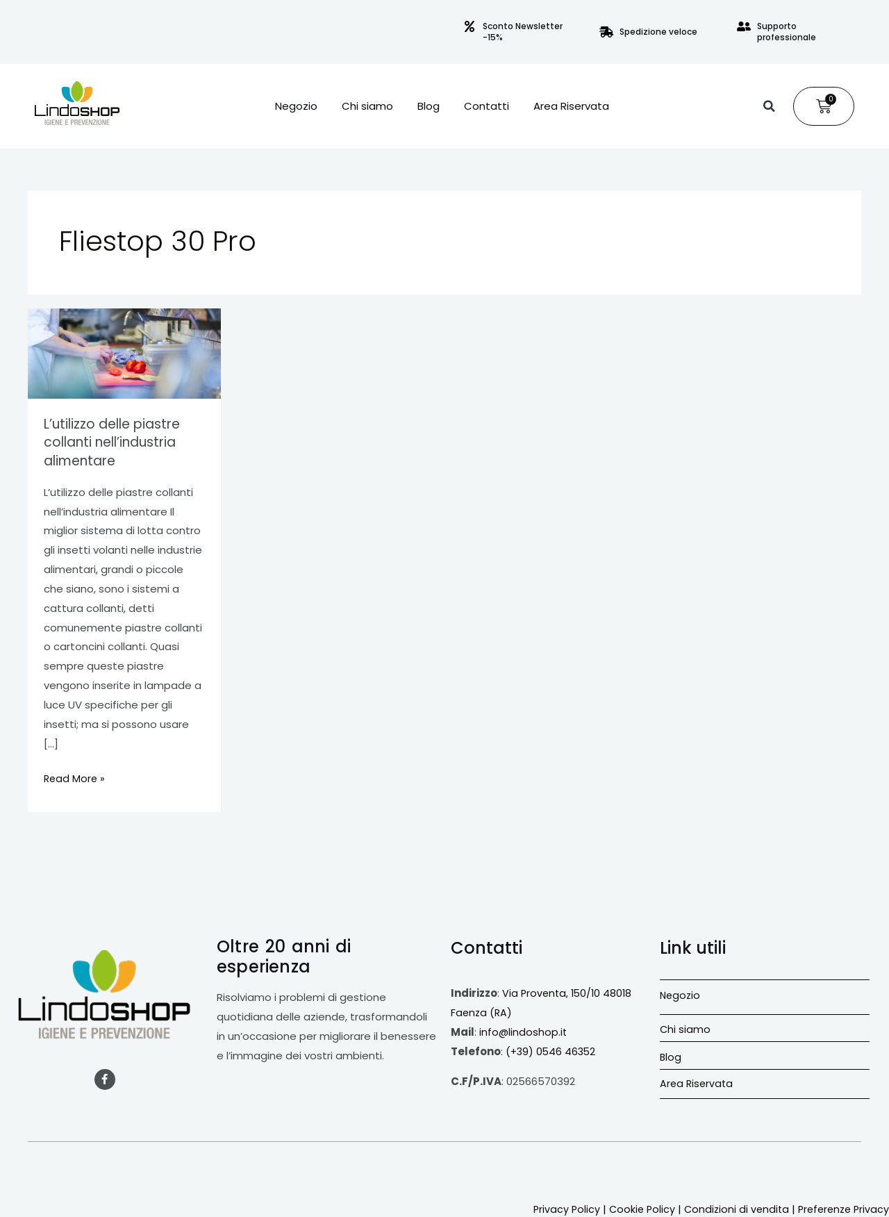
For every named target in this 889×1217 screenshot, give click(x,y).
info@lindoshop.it (523, 1030)
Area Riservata (571, 106)
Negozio (296, 106)
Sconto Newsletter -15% (523, 31)
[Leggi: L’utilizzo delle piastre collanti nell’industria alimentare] (124, 352)
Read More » (75, 776)
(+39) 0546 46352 (552, 1050)
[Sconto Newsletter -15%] (469, 26)
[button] (768, 106)
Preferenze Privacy (841, 1207)
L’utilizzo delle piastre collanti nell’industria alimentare (116, 442)
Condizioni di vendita (730, 1207)
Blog (428, 106)
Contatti (486, 106)
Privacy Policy (556, 1207)
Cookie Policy (633, 1207)
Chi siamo (367, 106)
